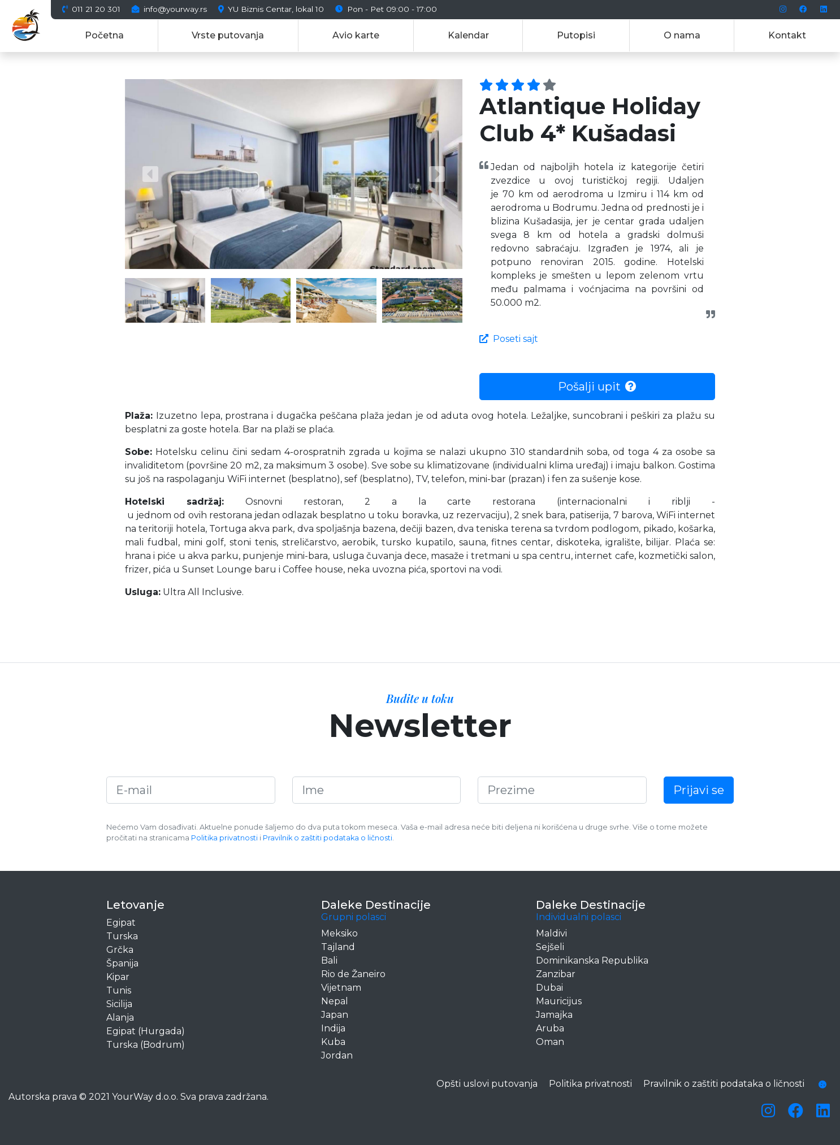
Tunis (118, 990)
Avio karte (355, 35)
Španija (122, 963)
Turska (122, 936)
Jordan (337, 1055)
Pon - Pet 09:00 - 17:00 (386, 10)
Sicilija (119, 1004)
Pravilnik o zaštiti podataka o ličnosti (327, 838)
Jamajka (554, 1014)
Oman (550, 1041)
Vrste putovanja (228, 35)
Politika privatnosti (224, 838)
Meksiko (339, 933)
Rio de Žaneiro (353, 974)
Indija (333, 1028)
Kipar (117, 976)
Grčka (119, 949)
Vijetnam (341, 987)
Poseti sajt (508, 338)
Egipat (121, 922)
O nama (682, 35)
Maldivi (551, 933)
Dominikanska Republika (592, 960)
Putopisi (576, 35)
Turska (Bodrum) (145, 1044)
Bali (329, 960)
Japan (334, 1014)
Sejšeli (550, 947)
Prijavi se (698, 790)
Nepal (334, 1001)
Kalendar (468, 35)
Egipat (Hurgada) (145, 1031)
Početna (104, 35)
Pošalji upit (597, 386)
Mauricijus (559, 1001)
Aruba (550, 1028)
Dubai (549, 987)
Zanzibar (555, 974)
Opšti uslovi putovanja (487, 1083)
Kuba (333, 1041)
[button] (150, 174)
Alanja (120, 1017)
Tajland (338, 947)
